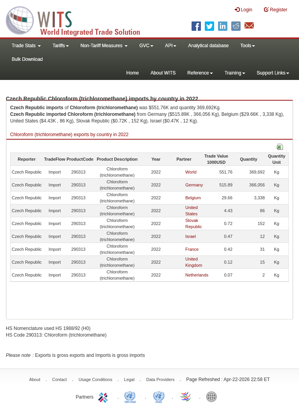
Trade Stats (26, 45)
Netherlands (196, 275)
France (192, 249)
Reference (200, 73)
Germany (194, 185)
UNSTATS (159, 396)
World (191, 172)
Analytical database (208, 45)
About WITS (163, 73)
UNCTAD (131, 396)
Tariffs (61, 45)
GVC (146, 45)
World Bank (213, 396)
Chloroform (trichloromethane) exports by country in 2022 (69, 134)
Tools (247, 45)
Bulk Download (27, 59)
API (170, 45)
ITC (104, 396)
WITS (78, 19)
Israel (190, 236)
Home (133, 73)
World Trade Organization (186, 396)
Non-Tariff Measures (104, 45)
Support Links (273, 73)
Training (235, 73)
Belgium (193, 197)
